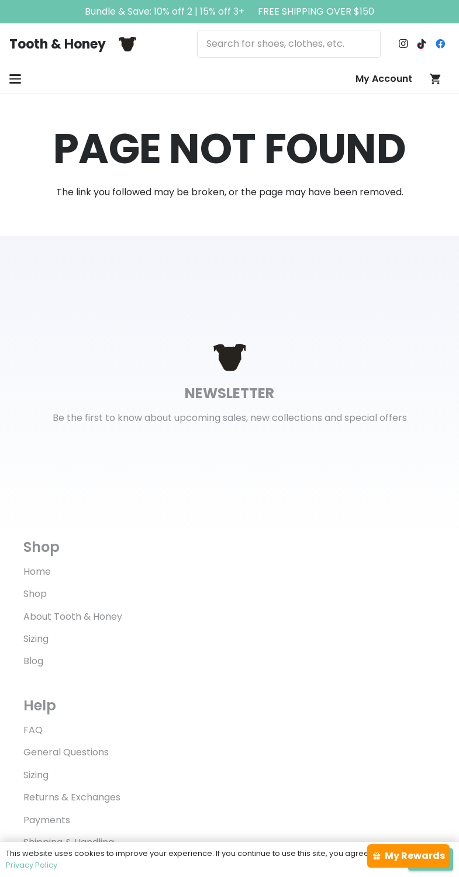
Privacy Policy (31, 865)
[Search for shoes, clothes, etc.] (289, 44)
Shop (35, 593)
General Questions (66, 752)
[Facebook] (440, 43)
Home (37, 571)
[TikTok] (421, 43)
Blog (33, 661)
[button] (15, 79)
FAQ (33, 730)
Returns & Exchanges (71, 797)
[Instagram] (403, 43)
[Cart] (436, 79)
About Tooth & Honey (72, 616)
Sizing (36, 638)
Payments (46, 820)
